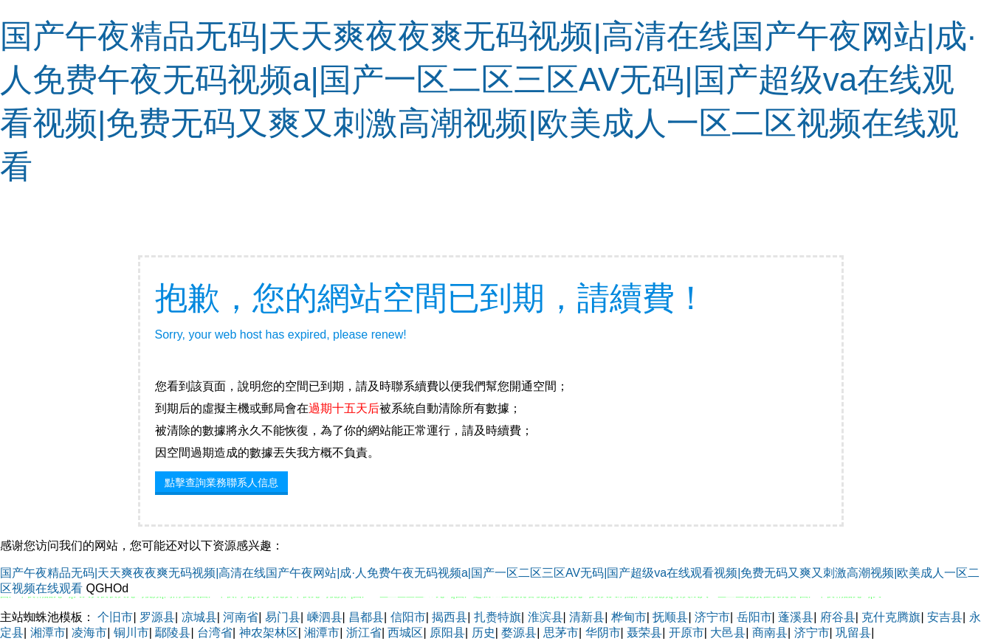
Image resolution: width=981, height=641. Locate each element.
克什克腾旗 (890, 617)
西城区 (405, 632)
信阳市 (408, 617)
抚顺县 (670, 617)
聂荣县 (644, 632)
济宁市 (712, 617)
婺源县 (519, 632)
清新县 (587, 617)
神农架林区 (268, 632)
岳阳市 (754, 617)
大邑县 (728, 632)
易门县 (282, 617)
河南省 (240, 617)
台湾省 (215, 632)
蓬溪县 (795, 617)
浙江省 (364, 632)
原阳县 (447, 632)
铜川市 (131, 632)
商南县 (770, 632)
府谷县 (838, 617)
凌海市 (89, 632)
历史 (483, 632)
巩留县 (853, 632)
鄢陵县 (172, 632)
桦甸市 (629, 617)
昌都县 (366, 617)
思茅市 (561, 632)
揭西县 (449, 617)
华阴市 (603, 632)
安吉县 (945, 617)
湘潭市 (48, 632)
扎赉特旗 (497, 617)
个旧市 (115, 617)
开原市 (686, 632)
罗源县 (157, 617)
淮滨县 (545, 617)
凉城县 (199, 617)
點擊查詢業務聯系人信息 (221, 482)
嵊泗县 (325, 617)
